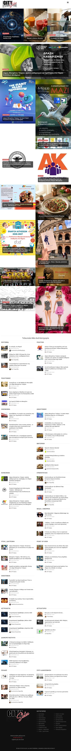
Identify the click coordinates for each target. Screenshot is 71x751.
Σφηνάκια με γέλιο (50, 630)
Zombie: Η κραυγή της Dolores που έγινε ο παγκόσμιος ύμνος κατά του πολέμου (52, 281)
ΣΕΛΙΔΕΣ (58, 723)
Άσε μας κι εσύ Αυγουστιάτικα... (54, 612)
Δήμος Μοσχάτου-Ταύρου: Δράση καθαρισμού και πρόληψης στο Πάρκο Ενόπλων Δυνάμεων (20, 478)
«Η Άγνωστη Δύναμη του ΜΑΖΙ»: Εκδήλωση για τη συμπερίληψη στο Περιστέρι (53, 144)
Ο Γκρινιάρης (49, 616)
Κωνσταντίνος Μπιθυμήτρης (17, 350)
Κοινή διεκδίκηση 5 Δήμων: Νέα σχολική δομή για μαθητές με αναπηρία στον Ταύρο (56, 368)
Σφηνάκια (48, 633)
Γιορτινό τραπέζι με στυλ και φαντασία (56, 691)
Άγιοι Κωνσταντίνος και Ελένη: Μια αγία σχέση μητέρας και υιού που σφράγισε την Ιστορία (56, 547)
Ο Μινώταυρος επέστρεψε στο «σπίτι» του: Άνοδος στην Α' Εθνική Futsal (16, 281)
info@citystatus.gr (17, 737)
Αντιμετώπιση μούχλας (51, 684)
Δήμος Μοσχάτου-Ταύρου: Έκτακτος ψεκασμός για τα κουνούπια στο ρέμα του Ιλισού (21, 547)
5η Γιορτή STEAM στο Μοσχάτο (18, 401)
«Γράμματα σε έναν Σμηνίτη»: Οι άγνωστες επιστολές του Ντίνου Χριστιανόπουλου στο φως (21, 676)
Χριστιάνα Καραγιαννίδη (52, 468)
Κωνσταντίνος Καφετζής (16, 691)
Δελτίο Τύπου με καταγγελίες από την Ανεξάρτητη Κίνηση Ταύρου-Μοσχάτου (50, 179)
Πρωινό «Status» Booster (35, 38)
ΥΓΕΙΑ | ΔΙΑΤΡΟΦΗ (43, 731)
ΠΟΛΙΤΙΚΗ (41, 716)
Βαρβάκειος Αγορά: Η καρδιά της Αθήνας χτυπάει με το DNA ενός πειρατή (15, 306)
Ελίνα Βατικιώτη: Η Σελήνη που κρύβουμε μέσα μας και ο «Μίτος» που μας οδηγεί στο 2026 (21, 696)
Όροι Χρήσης (59, 727)
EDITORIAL (41, 714)
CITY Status (48, 352)
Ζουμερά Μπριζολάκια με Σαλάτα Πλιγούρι (51, 216)
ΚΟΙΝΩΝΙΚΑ (41, 725)
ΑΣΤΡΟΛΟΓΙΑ (59, 718)
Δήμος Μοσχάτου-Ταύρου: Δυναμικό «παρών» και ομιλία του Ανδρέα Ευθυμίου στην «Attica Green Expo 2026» (57, 357)
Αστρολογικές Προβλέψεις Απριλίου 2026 (21, 628)
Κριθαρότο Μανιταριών (51, 465)
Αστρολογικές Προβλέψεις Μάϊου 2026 (20, 620)
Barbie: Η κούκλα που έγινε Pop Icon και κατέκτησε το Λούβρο (51, 328)
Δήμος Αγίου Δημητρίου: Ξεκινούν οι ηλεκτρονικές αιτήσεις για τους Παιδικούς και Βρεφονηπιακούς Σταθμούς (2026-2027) (16, 250)
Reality (53, 748)
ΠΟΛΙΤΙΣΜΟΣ (42, 718)
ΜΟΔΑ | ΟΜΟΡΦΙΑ (43, 729)
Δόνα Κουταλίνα (50, 451)
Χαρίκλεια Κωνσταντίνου (16, 604)
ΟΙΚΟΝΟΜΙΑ (41, 720)
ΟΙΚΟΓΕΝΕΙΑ (59, 716)
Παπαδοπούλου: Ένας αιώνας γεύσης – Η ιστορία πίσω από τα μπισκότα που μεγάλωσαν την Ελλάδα (21, 426)
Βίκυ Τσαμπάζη (13, 359)
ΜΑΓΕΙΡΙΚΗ (41, 723)
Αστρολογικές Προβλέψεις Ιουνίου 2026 (20, 612)
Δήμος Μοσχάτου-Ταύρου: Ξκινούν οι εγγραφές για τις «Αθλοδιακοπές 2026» (17, 204)
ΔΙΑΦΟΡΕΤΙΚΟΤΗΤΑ (61, 721)
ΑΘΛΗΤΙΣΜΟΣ (42, 721)
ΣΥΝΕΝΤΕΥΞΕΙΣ (42, 727)
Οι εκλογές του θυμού (57, 38)
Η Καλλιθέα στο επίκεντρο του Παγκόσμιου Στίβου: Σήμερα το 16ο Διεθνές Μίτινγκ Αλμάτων (55, 424)
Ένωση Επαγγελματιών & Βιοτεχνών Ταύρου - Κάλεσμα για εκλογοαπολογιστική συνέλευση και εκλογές (17, 164)
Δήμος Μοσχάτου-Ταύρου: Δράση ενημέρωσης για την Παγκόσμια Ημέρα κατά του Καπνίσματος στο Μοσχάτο (20, 502)
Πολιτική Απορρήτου (61, 729)
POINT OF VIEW (60, 714)
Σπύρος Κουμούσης (15, 616)
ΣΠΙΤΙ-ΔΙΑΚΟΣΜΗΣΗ (61, 725)
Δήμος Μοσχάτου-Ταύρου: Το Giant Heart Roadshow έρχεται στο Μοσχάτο (16, 118)
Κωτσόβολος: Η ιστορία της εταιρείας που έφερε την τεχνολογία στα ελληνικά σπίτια (21, 415)
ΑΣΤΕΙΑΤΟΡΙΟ (59, 720)
